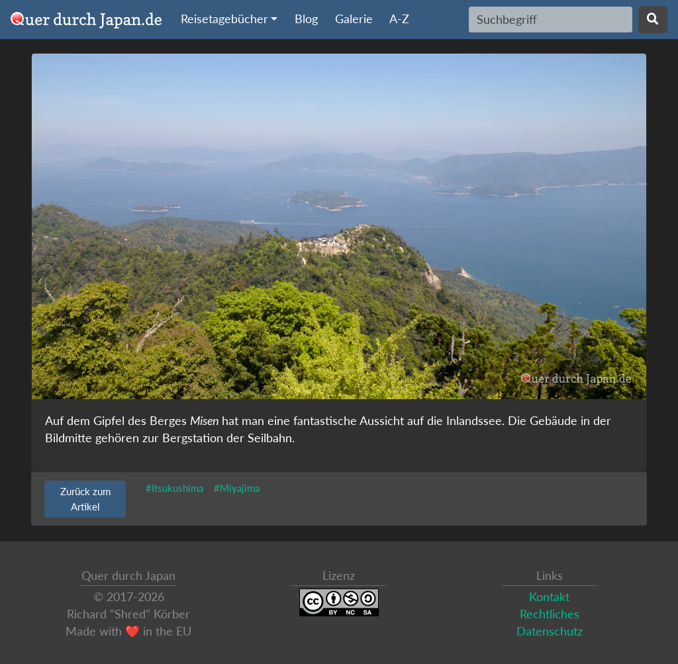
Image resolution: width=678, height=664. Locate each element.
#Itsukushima (174, 488)
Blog (306, 19)
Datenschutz (549, 631)
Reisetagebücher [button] (224, 19)
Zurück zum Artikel (85, 498)
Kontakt (549, 597)
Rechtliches (549, 614)
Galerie (354, 19)
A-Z (399, 19)
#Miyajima (237, 488)
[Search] (550, 19)
